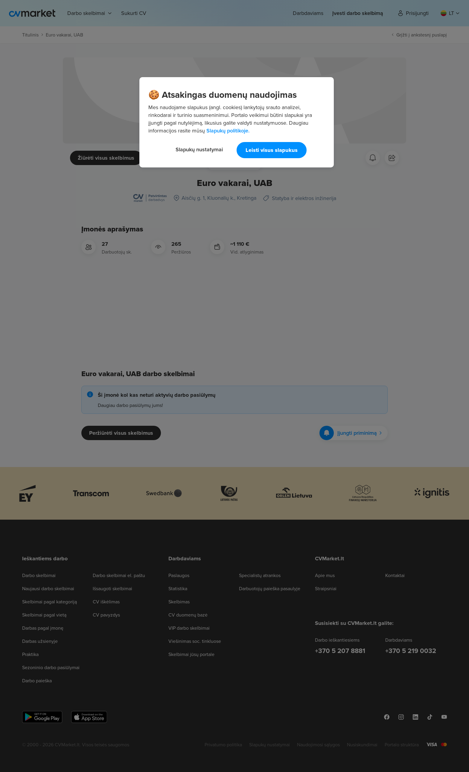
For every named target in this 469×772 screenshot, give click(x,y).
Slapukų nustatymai (199, 149)
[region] (236, 122)
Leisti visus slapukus (272, 150)
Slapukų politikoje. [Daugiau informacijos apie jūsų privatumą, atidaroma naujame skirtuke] (227, 130)
